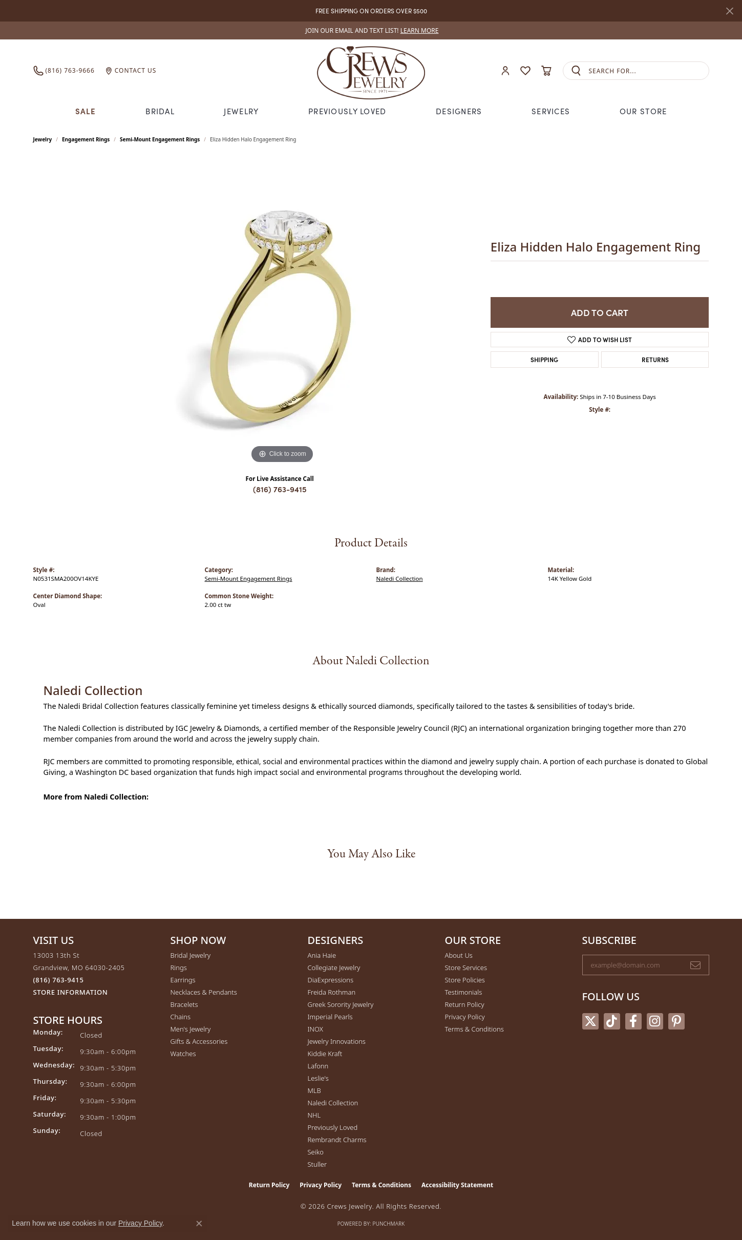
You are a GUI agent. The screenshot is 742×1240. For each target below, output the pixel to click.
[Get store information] (70, 992)
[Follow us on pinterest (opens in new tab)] (676, 1021)
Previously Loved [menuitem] (333, 1127)
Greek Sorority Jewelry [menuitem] (341, 1004)
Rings (179, 967)
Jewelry (241, 111)
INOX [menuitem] (315, 1029)
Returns (655, 359)
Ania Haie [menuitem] (322, 955)
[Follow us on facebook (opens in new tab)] (633, 1021)
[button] (505, 70)
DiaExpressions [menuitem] (330, 979)
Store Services (466, 967)
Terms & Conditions (474, 1029)
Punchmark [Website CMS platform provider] (389, 1223)
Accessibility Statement (457, 1185)
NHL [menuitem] (314, 1115)
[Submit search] (576, 71)
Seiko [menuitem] (316, 1152)
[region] (282, 312)
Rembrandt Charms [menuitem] (337, 1139)
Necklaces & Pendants (204, 992)
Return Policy (464, 1004)
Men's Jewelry (191, 1029)
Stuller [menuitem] (317, 1164)
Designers (459, 111)
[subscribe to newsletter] (695, 965)
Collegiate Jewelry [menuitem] (334, 967)
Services (551, 111)
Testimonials (463, 992)
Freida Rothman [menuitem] (332, 992)
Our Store (643, 111)
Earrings (183, 979)
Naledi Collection (399, 578)
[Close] (729, 11)
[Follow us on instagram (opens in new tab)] (655, 1021)
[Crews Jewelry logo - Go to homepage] (371, 70)
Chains (181, 1016)
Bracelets (184, 1004)
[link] (371, 30)
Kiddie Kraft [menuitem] (325, 1053)
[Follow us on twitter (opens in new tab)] (590, 1021)
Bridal (160, 111)
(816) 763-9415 (280, 489)
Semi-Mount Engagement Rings (160, 139)
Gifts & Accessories (199, 1041)
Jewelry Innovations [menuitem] (337, 1041)
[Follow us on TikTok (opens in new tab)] (612, 1021)
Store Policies (465, 979)
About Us (459, 955)
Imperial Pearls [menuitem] (330, 1016)
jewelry (42, 139)
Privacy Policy (465, 1016)
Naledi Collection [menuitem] (333, 1102)
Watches (183, 1053)
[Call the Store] (58, 979)
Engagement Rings (86, 139)
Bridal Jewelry (191, 955)
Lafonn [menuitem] (318, 1065)
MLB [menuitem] (314, 1090)
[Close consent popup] (199, 1224)
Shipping (544, 359)
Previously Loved (347, 111)
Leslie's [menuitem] (318, 1078)
